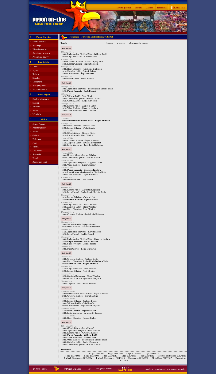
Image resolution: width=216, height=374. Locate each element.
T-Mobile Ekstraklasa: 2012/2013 (172, 356)
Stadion (35, 103)
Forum (138, 7)
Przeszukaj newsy (40, 57)
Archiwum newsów (41, 53)
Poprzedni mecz (39, 89)
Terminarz (37, 82)
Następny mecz (39, 85)
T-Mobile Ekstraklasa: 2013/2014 (78, 358)
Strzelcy (36, 78)
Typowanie (37, 150)
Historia (36, 106)
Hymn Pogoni (38, 124)
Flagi (34, 143)
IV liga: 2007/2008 (72, 356)
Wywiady (36, 114)
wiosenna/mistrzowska (138, 43)
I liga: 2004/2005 (115, 353)
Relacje (35, 74)
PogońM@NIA (39, 128)
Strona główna (123, 7)
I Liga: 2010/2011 (128, 356)
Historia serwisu (39, 49)
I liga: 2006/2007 (151, 353)
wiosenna (121, 43)
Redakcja (162, 7)
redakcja (149, 369)
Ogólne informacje (40, 99)
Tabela (35, 66)
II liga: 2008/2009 (91, 356)
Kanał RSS (179, 7)
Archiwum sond (39, 162)
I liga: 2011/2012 (146, 356)
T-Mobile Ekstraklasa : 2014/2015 (110, 358)
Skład (35, 110)
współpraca (160, 369)
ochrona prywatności (176, 369)
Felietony (36, 139)
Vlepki (35, 147)
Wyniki (35, 70)
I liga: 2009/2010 (110, 356)
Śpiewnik (36, 154)
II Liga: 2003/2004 (97, 353)
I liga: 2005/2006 (133, 353)
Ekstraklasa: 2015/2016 (138, 358)
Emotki (35, 158)
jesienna (110, 43)
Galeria (149, 7)
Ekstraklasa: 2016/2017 (162, 358)
